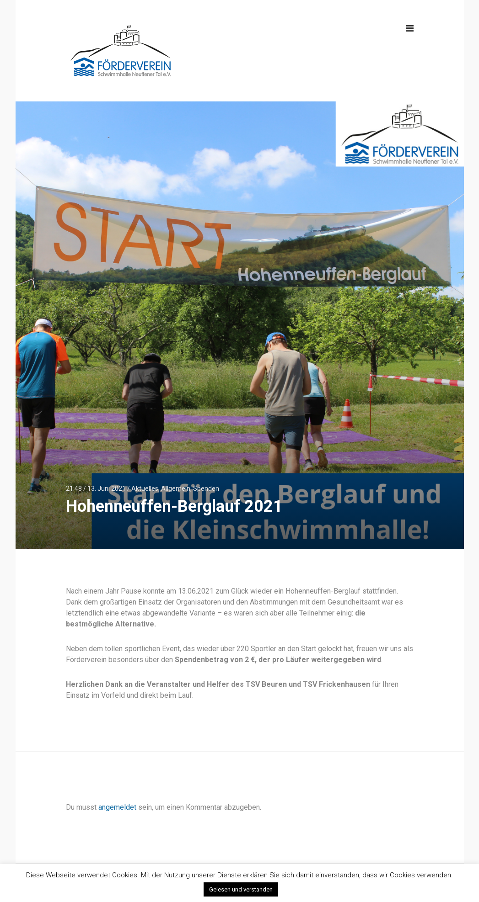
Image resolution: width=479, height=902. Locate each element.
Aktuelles (144, 488)
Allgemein (175, 488)
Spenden (206, 488)
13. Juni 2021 (106, 488)
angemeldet (117, 807)
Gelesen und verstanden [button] (241, 889)
